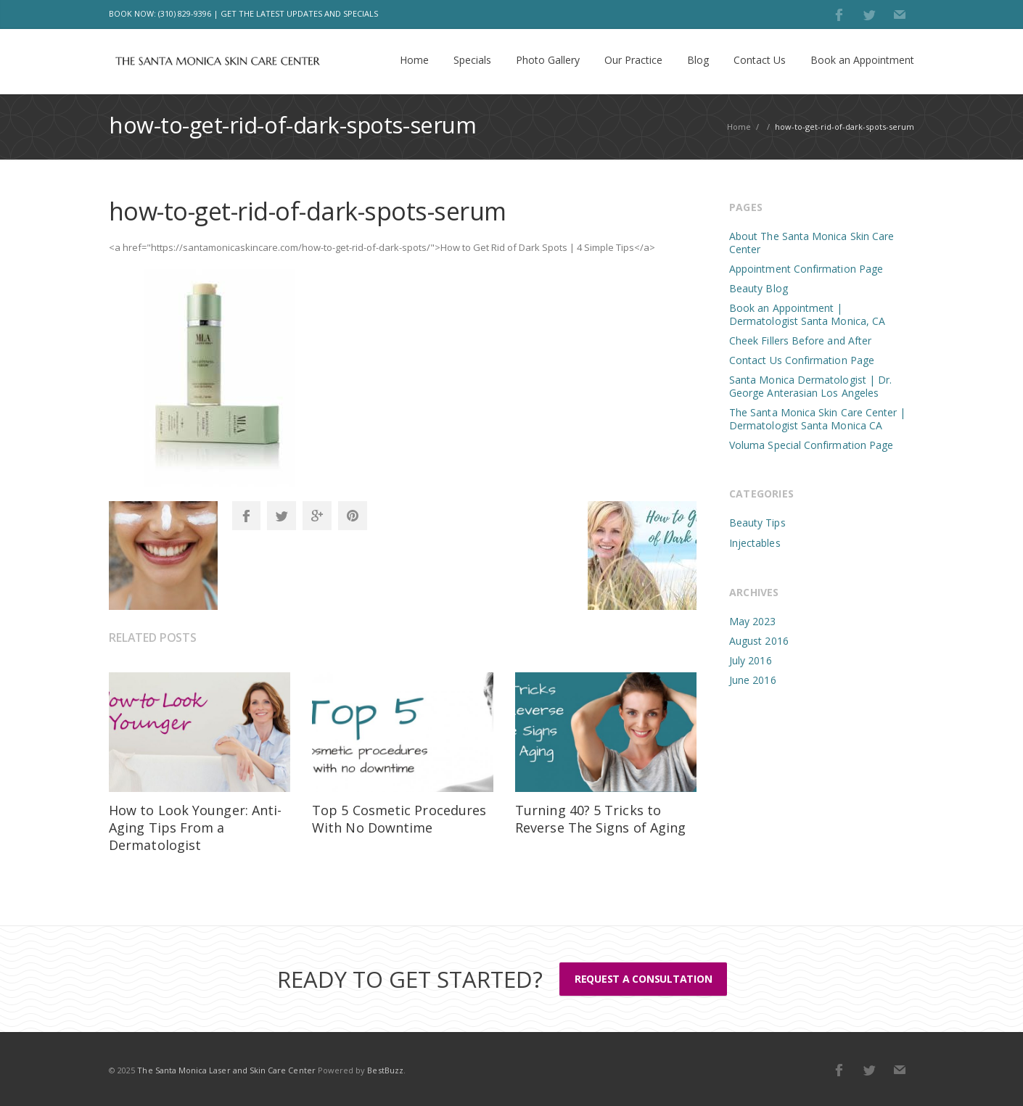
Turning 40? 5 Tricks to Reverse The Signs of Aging (600, 818)
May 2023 (752, 621)
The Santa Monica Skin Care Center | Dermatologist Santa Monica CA (817, 418)
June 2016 (752, 680)
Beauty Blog (758, 288)
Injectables (755, 543)
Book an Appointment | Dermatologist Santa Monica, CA (807, 314)
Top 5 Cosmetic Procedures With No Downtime (399, 818)
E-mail (899, 14)
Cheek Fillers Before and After (800, 340)
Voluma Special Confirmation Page (811, 445)
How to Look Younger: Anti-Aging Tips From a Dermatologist (195, 827)
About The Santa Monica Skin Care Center (811, 242)
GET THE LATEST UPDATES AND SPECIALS (299, 13)
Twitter (869, 14)
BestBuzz (385, 1070)
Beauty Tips (757, 522)
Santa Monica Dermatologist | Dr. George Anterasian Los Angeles (810, 386)
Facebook (838, 14)
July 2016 (750, 660)
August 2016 (759, 641)
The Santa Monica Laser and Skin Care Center (226, 1070)
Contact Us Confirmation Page (801, 360)
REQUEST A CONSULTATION (643, 979)
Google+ (317, 515)
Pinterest (352, 515)
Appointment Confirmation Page (806, 269)
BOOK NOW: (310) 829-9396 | (163, 13)
